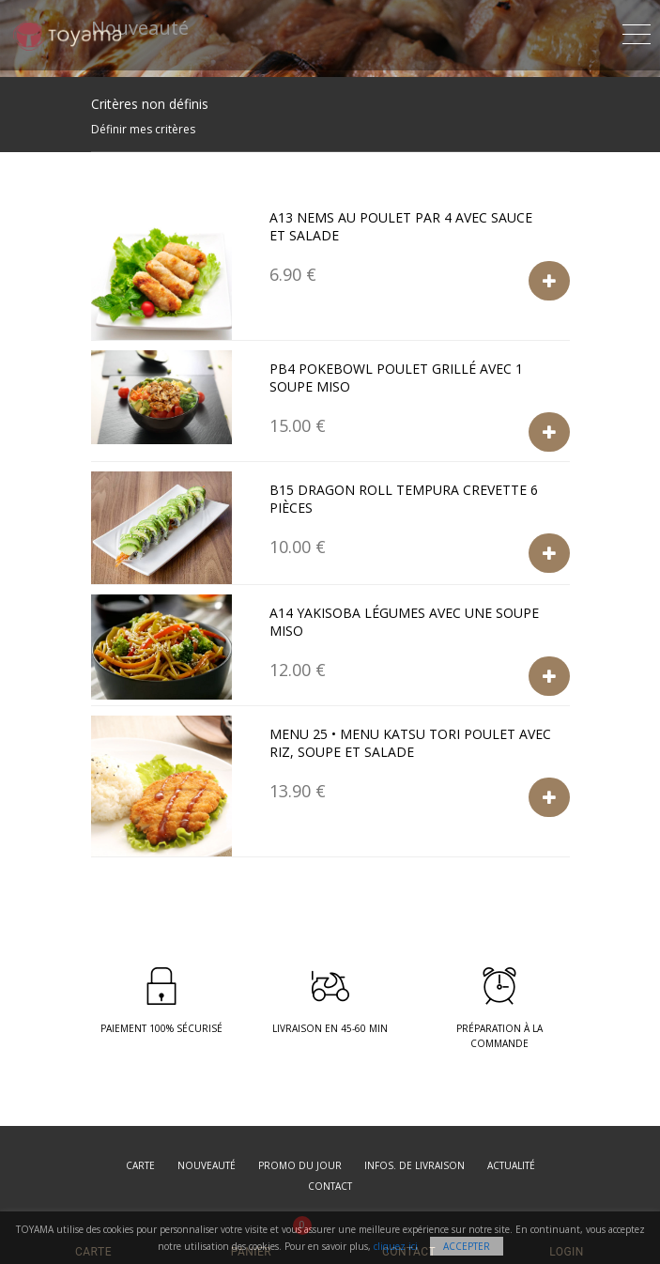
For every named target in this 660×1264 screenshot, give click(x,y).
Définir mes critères (143, 129)
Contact (330, 1186)
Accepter (466, 1246)
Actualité (511, 1165)
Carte (140, 1165)
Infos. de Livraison (414, 1165)
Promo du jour (300, 1165)
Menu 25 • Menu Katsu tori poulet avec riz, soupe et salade (410, 743)
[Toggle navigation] (636, 31)
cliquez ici (396, 1246)
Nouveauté (206, 1165)
